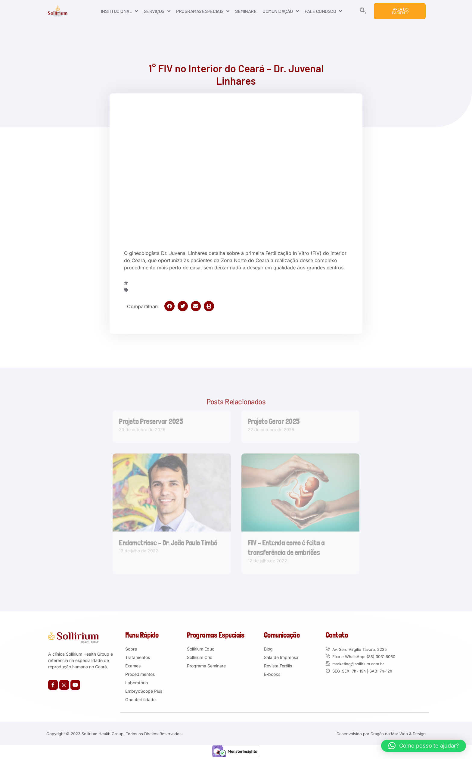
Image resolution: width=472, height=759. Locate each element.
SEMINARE (245, 11)
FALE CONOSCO (323, 11)
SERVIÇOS (157, 11)
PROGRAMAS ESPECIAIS (202, 11)
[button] (169, 306)
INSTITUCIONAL (119, 11)
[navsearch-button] (363, 11)
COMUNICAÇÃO (280, 11)
